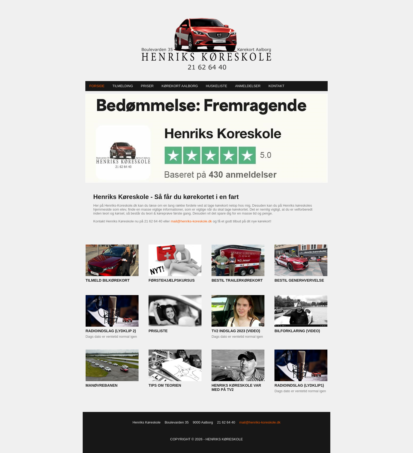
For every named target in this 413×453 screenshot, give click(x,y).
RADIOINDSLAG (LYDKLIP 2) (111, 331)
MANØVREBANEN (101, 385)
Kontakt (276, 86)
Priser (147, 86)
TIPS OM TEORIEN (165, 385)
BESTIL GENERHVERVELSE (299, 280)
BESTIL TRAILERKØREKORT (237, 280)
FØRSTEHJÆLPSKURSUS (172, 280)
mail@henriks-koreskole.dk (191, 221)
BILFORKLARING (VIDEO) (297, 331)
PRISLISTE (158, 331)
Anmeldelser (247, 86)
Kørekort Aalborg (179, 86)
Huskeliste (216, 86)
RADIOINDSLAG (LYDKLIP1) (299, 385)
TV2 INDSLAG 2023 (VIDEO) (236, 331)
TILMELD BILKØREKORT (108, 280)
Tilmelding (122, 86)
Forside (97, 86)
